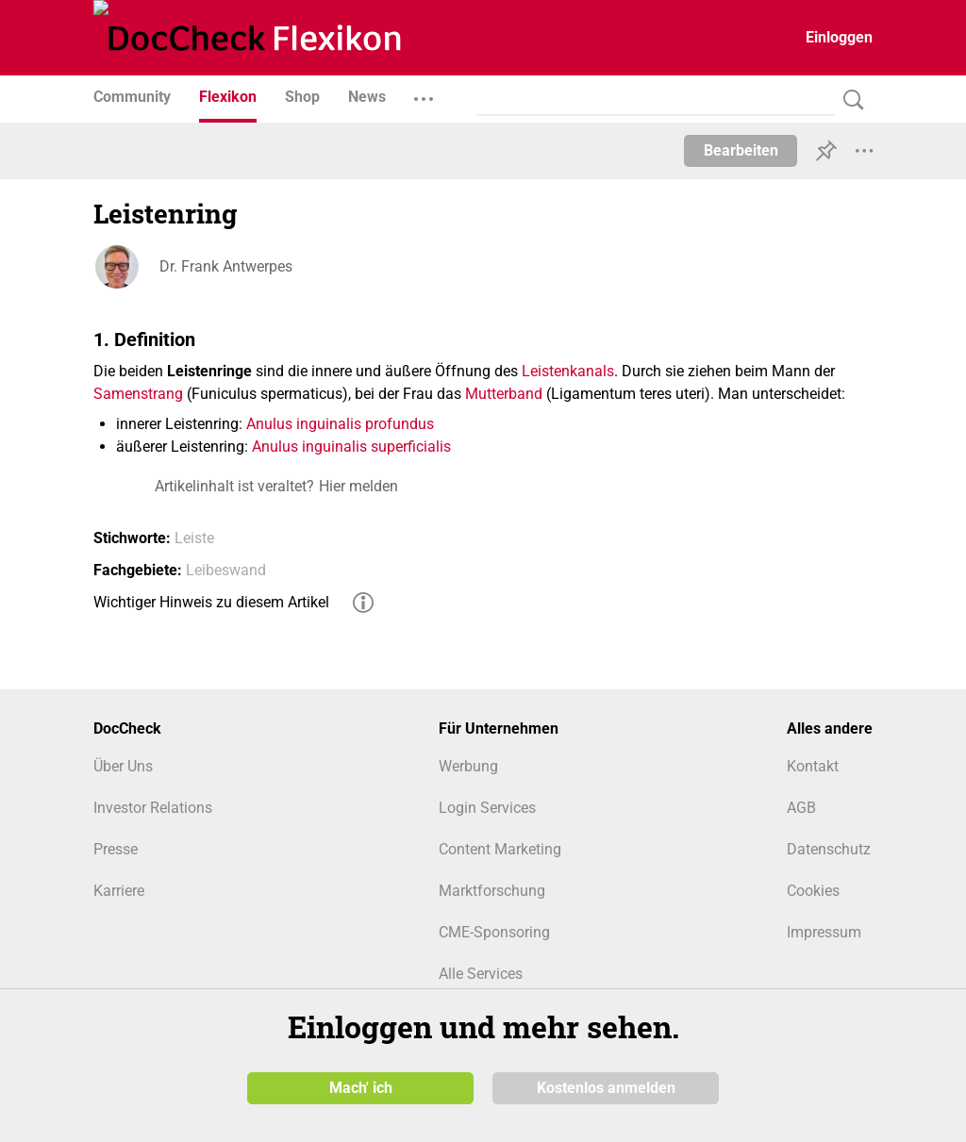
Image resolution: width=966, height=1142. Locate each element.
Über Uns (123, 766)
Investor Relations (152, 808)
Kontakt (813, 766)
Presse (115, 849)
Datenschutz (829, 849)
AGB (801, 808)
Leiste (194, 538)
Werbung (468, 766)
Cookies (813, 891)
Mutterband (503, 394)
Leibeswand (226, 570)
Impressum (824, 932)
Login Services (487, 808)
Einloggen (839, 37)
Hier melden (358, 486)
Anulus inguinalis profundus (340, 424)
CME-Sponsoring (494, 932)
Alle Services (481, 974)
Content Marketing (500, 849)
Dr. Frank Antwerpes (225, 266)
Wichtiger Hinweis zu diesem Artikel (211, 602)
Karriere (118, 891)
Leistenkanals (568, 371)
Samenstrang (138, 394)
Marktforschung (492, 891)
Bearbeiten (741, 150)
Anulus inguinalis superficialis (351, 446)
